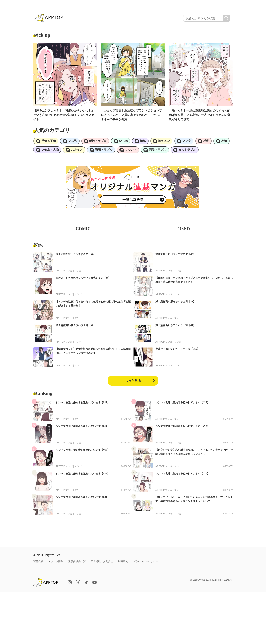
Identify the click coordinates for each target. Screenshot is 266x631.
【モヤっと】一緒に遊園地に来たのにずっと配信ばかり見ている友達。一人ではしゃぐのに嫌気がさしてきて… (199, 115)
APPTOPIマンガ (64, 272)
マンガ (78, 272)
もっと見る (133, 382)
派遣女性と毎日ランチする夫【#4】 (76, 255)
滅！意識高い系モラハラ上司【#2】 (76, 326)
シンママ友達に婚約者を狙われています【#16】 (182, 427)
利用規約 (123, 562)
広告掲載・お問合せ (102, 562)
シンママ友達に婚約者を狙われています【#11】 (83, 404)
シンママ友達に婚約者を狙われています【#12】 (83, 475)
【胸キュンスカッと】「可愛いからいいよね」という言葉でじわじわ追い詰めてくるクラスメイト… (63, 115)
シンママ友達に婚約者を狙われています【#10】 (182, 475)
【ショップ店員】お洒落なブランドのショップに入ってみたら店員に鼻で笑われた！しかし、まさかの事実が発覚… (131, 115)
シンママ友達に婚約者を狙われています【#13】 (83, 451)
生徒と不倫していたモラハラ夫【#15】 (177, 350)
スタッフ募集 (55, 562)
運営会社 (38, 562)
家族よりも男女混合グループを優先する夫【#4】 (83, 279)
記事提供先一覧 (77, 562)
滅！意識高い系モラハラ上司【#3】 (175, 303)
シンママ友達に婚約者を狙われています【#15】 (182, 404)
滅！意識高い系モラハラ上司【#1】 (175, 326)
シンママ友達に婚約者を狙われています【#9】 (82, 498)
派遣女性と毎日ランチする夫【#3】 (175, 255)
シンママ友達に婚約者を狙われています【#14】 (83, 427)
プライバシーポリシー (145, 562)
